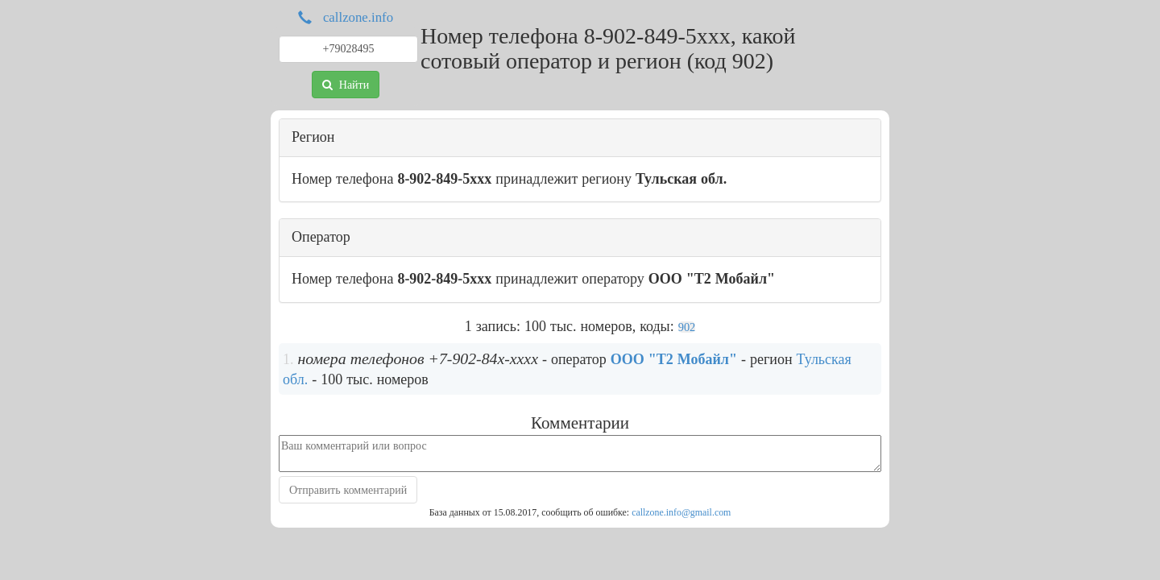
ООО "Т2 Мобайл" (674, 359)
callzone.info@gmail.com (681, 512)
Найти (345, 84)
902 (687, 327)
